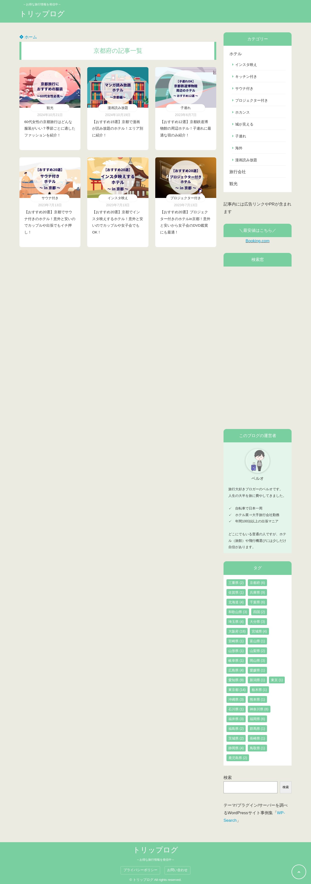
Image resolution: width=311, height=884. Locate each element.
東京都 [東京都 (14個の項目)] (237, 690)
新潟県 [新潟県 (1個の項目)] (257, 680)
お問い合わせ (177, 870)
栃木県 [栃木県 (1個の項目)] (259, 690)
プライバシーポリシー (140, 870)
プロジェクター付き (185, 198)
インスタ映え (118, 198)
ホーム (28, 37)
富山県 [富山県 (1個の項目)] (257, 641)
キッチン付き (246, 76)
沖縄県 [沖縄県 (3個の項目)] (236, 699)
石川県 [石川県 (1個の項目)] (236, 709)
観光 (50, 108)
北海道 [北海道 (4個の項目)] (236, 602)
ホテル (235, 54)
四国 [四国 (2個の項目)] (259, 612)
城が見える (244, 124)
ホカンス (242, 112)
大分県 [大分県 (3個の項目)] (257, 622)
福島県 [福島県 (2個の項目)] (236, 729)
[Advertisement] (258, 348)
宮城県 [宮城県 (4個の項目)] (259, 631)
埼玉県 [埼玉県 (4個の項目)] (236, 622)
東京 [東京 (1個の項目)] (277, 680)
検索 (228, 777)
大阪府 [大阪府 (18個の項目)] (237, 631)
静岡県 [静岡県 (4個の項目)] (236, 748)
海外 (238, 148)
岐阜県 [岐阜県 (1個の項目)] (236, 660)
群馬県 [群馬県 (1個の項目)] (257, 729)
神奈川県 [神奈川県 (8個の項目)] (259, 709)
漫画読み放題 (118, 108)
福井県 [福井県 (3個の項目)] (236, 719)
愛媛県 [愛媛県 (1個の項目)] (257, 670)
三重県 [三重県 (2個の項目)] (236, 583)
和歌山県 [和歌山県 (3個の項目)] (237, 612)
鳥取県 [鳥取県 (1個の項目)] (257, 748)
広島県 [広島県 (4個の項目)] (236, 670)
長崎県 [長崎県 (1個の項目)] (257, 738)
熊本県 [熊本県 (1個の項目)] (257, 699)
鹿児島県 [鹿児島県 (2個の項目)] (237, 758)
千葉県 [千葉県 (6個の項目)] (257, 602)
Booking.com (257, 241)
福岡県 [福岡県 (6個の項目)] (257, 719)
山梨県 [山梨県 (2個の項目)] (257, 651)
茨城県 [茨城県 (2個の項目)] (236, 738)
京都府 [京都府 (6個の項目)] (257, 583)
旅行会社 (237, 172)
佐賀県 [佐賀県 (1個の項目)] (236, 592)
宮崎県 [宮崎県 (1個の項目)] (236, 641)
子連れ (186, 108)
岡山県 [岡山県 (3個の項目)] (257, 660)
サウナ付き (50, 198)
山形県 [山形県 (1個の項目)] (236, 651)
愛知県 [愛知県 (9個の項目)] (236, 680)
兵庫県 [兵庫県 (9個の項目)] (257, 592)
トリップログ (42, 14)
